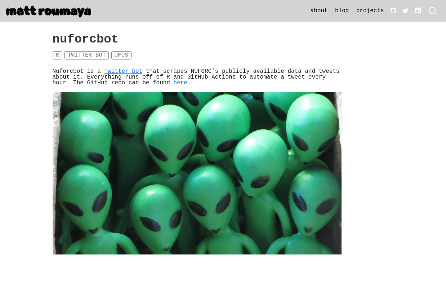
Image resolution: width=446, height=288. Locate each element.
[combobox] (433, 11)
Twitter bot (87, 55)
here (180, 83)
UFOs (121, 55)
